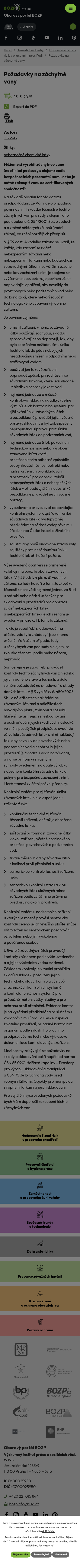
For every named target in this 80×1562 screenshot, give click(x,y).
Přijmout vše (20, 1554)
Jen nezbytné (41, 1554)
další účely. (48, 1531)
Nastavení (61, 1554)
